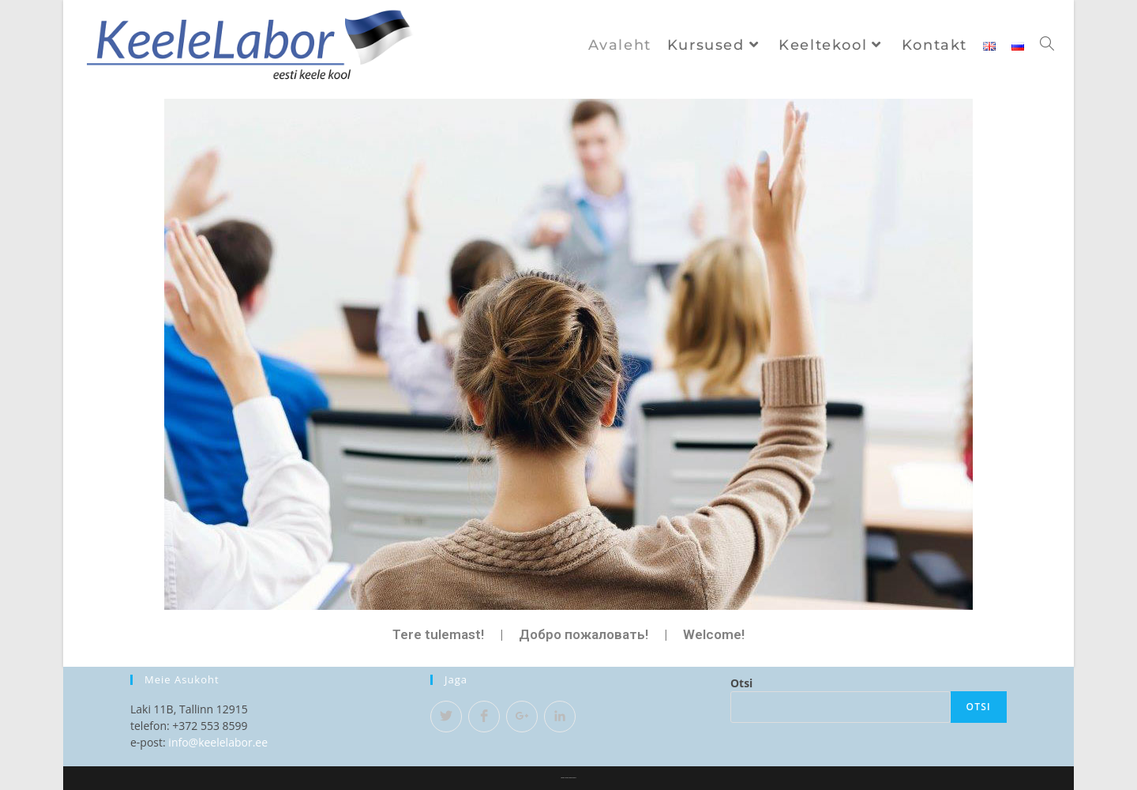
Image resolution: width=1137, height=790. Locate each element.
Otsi (741, 682)
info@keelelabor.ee (218, 742)
